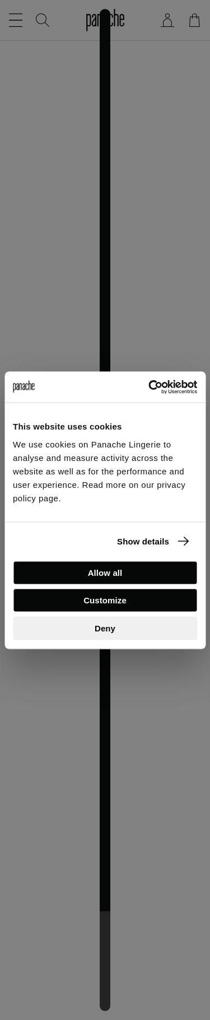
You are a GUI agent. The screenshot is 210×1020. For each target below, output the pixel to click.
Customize (105, 600)
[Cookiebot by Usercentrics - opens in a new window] (149, 387)
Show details (143, 541)
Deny (105, 628)
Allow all (105, 572)
